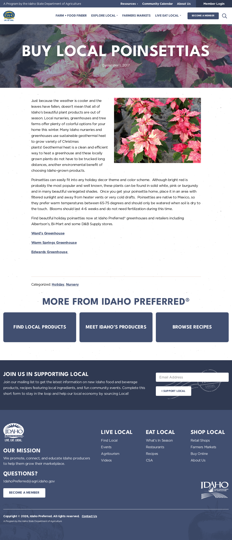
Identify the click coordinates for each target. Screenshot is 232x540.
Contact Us (89, 516)
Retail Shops (200, 440)
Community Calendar (157, 4)
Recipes (152, 454)
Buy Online (199, 454)
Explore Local (104, 15)
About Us (184, 4)
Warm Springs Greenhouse (54, 242)
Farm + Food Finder (71, 15)
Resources (128, 4)
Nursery (72, 284)
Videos (106, 460)
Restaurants (155, 447)
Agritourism (110, 454)
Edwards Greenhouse (49, 252)
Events (106, 447)
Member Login (214, 4)
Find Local (109, 440)
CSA (149, 460)
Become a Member (203, 16)
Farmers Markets (136, 15)
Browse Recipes (192, 327)
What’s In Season (159, 440)
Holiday (58, 284)
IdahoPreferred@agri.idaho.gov (29, 481)
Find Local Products (39, 327)
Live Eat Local (167, 15)
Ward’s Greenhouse (48, 233)
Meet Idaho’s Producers (116, 327)
